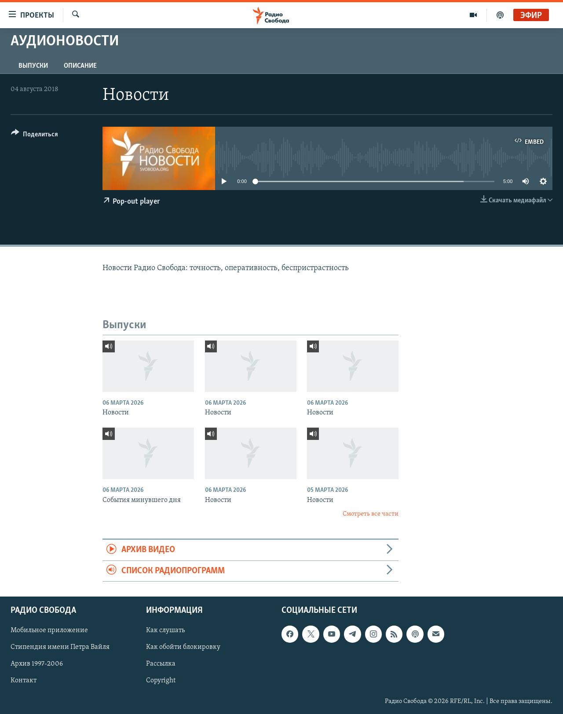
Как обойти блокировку (183, 647)
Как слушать (165, 630)
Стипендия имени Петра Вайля (60, 647)
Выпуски (33, 66)
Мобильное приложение (49, 630)
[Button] (34, 136)
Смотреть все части (370, 514)
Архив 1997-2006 (37, 664)
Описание (80, 66)
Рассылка (160, 664)
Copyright (160, 681)
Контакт (24, 681)
